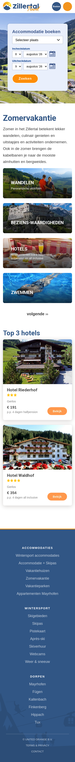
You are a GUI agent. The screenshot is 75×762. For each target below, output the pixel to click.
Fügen (38, 692)
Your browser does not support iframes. (38, 57)
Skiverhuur (37, 646)
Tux (37, 722)
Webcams (37, 654)
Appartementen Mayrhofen (37, 594)
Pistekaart (37, 631)
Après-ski (37, 639)
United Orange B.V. (38, 739)
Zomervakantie (37, 578)
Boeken (56, 6)
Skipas (37, 624)
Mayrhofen (37, 684)
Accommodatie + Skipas (37, 563)
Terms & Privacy (37, 745)
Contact (37, 751)
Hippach (37, 715)
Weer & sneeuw (37, 662)
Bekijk (57, 411)
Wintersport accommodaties (37, 555)
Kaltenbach (37, 699)
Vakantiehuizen (37, 571)
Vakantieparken (37, 586)
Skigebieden (37, 616)
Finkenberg (37, 707)
